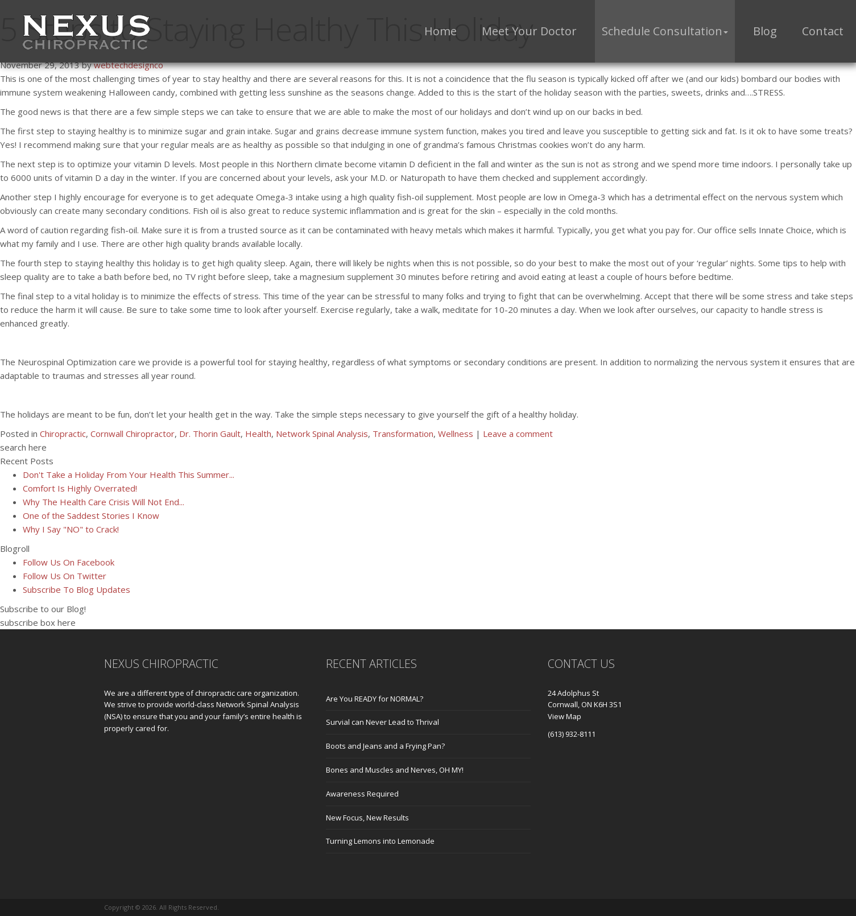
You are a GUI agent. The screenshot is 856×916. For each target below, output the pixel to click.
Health (258, 433)
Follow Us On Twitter (64, 575)
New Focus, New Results (367, 817)
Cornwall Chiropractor (132, 433)
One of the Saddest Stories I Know (91, 515)
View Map (564, 716)
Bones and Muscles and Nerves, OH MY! (395, 770)
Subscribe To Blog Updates (76, 589)
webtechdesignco (128, 65)
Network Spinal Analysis (322, 433)
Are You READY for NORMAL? (374, 699)
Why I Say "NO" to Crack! (71, 529)
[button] (665, 31)
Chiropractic (63, 433)
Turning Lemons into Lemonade (380, 841)
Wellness (455, 433)
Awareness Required (362, 794)
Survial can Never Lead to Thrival (382, 722)
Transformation (403, 433)
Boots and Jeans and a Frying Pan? (385, 746)
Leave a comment (518, 433)
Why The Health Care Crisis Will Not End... (103, 501)
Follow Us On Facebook (68, 562)
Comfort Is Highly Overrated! (80, 488)
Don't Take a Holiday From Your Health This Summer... (128, 474)
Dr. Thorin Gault (210, 433)
